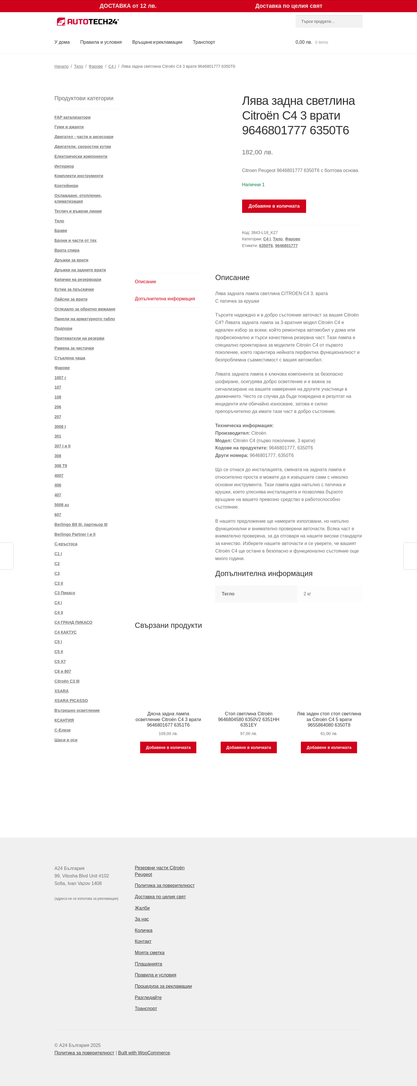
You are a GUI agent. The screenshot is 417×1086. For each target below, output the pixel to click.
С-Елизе (62, 730)
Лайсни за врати (70, 299)
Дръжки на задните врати (80, 270)
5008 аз (61, 504)
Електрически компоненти (80, 156)
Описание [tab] (145, 281)
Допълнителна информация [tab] (165, 298)
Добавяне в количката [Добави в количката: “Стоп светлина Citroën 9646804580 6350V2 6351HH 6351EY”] (248, 747)
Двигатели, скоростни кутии (82, 146)
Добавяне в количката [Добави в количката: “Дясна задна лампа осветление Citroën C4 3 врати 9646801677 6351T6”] (168, 747)
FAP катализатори (72, 117)
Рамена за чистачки (74, 348)
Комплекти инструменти (78, 175)
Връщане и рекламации (157, 42)
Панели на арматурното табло (84, 319)
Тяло (78, 66)
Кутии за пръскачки (74, 289)
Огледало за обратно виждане (85, 309)
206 (57, 407)
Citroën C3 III (66, 681)
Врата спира (66, 250)
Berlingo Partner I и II (75, 534)
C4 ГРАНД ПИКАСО (73, 622)
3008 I (60, 426)
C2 (57, 563)
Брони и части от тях (75, 240)
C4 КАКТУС (65, 632)
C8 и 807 (62, 671)
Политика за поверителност (165, 885)
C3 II (58, 583)
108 (57, 397)
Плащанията (148, 963)
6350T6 (266, 245)
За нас (142, 919)
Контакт (143, 941)
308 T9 (60, 465)
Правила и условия (101, 42)
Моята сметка (150, 952)
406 (57, 485)
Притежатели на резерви (79, 338)
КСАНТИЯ (64, 720)
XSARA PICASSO (71, 700)
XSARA (61, 691)
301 (57, 436)
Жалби (142, 908)
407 (57, 495)
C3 (57, 573)
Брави (60, 230)
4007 (58, 475)
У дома (62, 42)
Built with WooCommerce (144, 1052)
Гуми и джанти (69, 127)
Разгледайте (148, 997)
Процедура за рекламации (163, 986)
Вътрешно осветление (77, 710)
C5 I (58, 641)
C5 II (58, 651)
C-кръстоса (65, 544)
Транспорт (204, 42)
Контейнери (66, 185)
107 (57, 387)
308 (57, 456)
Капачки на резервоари (77, 279)
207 (57, 416)
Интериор (64, 166)
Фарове (96, 66)
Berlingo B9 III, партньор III (80, 524)
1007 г (60, 377)
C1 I (58, 553)
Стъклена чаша (69, 358)
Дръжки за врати (71, 260)
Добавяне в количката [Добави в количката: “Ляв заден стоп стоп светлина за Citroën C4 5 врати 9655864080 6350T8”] (329, 747)
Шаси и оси (65, 740)
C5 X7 (60, 661)
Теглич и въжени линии (78, 211)
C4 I (112, 66)
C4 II (58, 612)
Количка (144, 930)
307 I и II (62, 446)
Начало (61, 66)
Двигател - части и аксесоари (84, 136)
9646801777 (286, 245)
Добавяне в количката (274, 206)
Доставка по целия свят (160, 896)
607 (57, 514)
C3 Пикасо (64, 592)
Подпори (63, 328)
